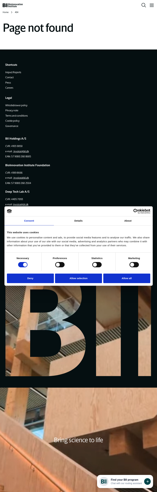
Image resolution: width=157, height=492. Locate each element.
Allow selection (78, 278)
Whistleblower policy (16, 105)
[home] (13, 5)
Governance (11, 126)
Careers (9, 87)
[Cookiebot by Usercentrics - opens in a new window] (135, 211)
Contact (9, 77)
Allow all (127, 278)
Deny (30, 278)
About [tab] (128, 220)
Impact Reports (13, 72)
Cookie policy (12, 120)
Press (8, 82)
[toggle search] (143, 5)
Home (6, 12)
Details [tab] (78, 220)
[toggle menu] (150, 5)
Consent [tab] (29, 220)
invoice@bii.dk (21, 151)
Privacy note (11, 110)
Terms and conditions (16, 115)
